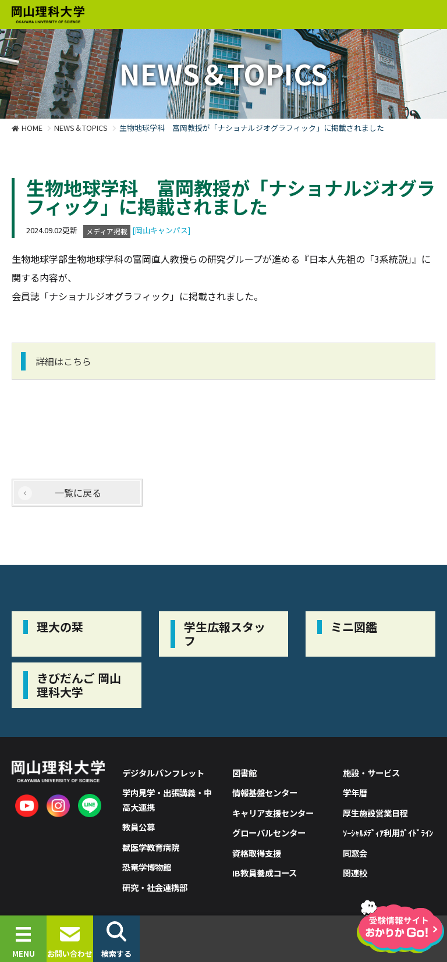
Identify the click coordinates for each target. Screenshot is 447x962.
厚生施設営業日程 (375, 813)
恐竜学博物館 (146, 867)
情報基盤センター (264, 792)
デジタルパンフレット (163, 773)
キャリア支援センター (273, 813)
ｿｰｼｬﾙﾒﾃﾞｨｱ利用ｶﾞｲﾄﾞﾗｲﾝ (388, 832)
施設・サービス (371, 773)
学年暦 (355, 792)
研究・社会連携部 (154, 887)
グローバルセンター (269, 832)
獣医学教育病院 (150, 847)
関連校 (355, 873)
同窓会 (355, 853)
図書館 (244, 773)
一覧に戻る (78, 493)
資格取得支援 (256, 853)
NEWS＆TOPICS (81, 127)
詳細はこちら (63, 361)
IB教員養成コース (264, 873)
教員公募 (138, 827)
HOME (32, 127)
